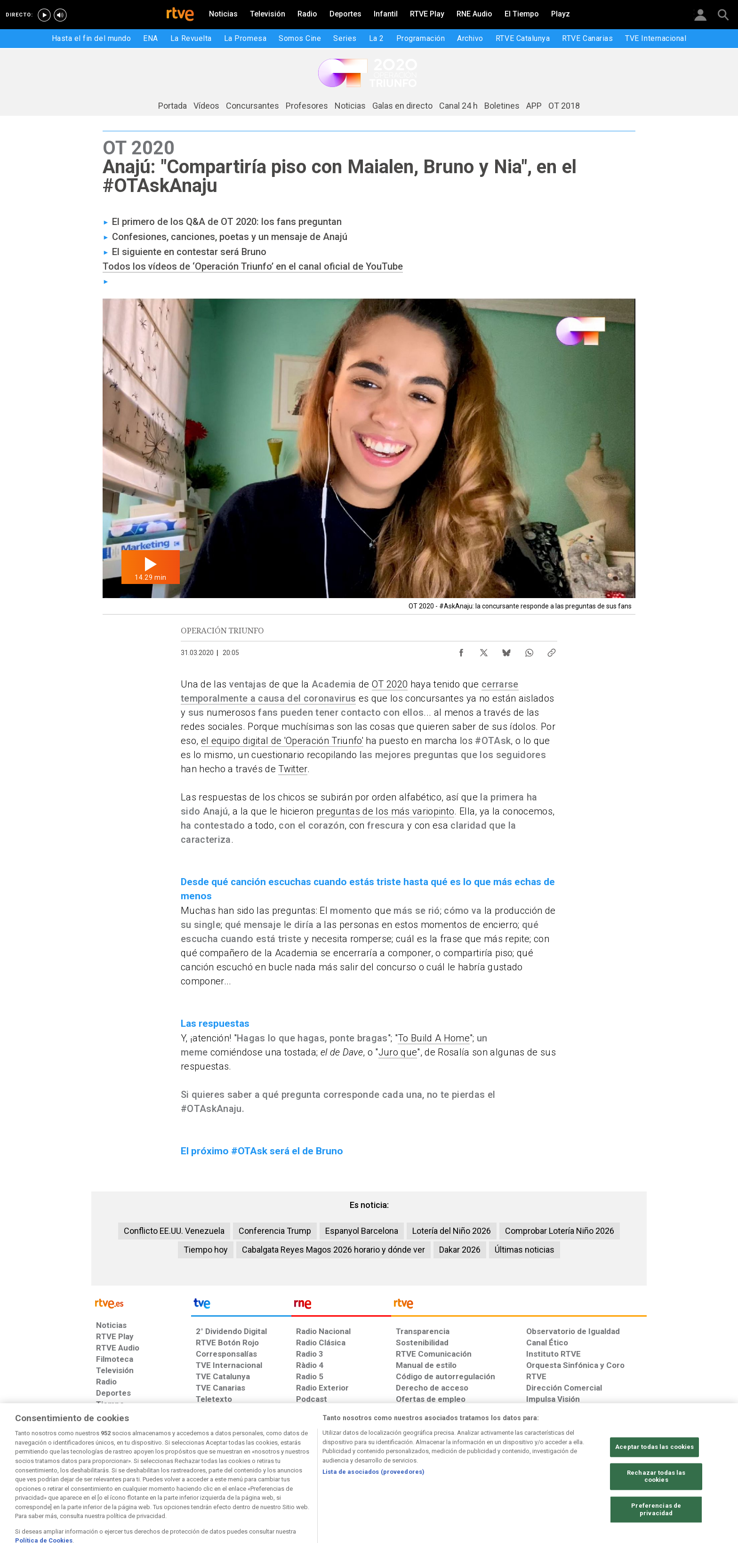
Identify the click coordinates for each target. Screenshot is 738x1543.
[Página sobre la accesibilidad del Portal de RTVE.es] (369, 1461)
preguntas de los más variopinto (385, 811)
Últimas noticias (524, 1250)
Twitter (292, 769)
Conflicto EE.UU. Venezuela (174, 1231)
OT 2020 (390, 684)
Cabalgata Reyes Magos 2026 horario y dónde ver (333, 1250)
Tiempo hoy (206, 1250)
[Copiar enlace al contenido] (551, 650)
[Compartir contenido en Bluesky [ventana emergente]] (506, 650)
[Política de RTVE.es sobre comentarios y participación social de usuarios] (607, 1465)
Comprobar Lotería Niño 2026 (559, 1231)
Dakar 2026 (460, 1250)
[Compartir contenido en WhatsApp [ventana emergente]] (529, 650)
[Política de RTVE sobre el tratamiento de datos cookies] (289, 1461)
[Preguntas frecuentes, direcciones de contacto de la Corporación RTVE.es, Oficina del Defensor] (527, 1461)
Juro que (397, 1052)
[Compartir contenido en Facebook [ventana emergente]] (461, 650)
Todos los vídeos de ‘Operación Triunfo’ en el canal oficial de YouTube (253, 266)
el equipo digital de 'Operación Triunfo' (282, 740)
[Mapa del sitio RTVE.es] (448, 1461)
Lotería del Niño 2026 (451, 1231)
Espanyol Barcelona (361, 1231)
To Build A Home (434, 1038)
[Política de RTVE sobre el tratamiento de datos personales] (210, 1461)
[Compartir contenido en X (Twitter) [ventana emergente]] (484, 650)
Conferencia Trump (275, 1231)
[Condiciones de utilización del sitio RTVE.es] (131, 1461)
